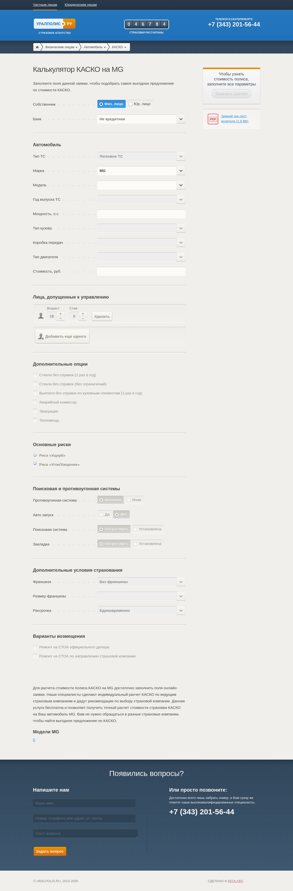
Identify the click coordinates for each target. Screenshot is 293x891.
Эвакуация (48, 411)
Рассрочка (42, 610)
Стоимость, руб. (47, 271)
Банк (37, 119)
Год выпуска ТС (47, 199)
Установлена (150, 529)
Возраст (53, 308)
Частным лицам (45, 5)
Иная (136, 500)
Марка (38, 170)
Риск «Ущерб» (52, 455)
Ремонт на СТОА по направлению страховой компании (87, 656)
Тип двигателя (45, 257)
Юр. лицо (142, 104)
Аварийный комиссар (58, 402)
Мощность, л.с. (46, 214)
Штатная (113, 500)
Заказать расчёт (231, 94)
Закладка (41, 544)
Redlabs (235, 881)
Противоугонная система (55, 500)
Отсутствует (116, 529)
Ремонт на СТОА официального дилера (74, 647)
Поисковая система (50, 529)
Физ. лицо (113, 104)
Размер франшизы (49, 596)
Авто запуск (43, 515)
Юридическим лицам (81, 5)
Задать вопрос (50, 851)
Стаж (73, 308)
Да (107, 514)
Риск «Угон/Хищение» (59, 464)
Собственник (44, 104)
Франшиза (42, 582)
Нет (124, 514)
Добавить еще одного (62, 336)
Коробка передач (48, 242)
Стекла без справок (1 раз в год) (67, 375)
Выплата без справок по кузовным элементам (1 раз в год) (90, 393)
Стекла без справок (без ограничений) (72, 384)
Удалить (102, 316)
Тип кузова (42, 228)
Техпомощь (49, 420)
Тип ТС (39, 156)
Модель (40, 185)
